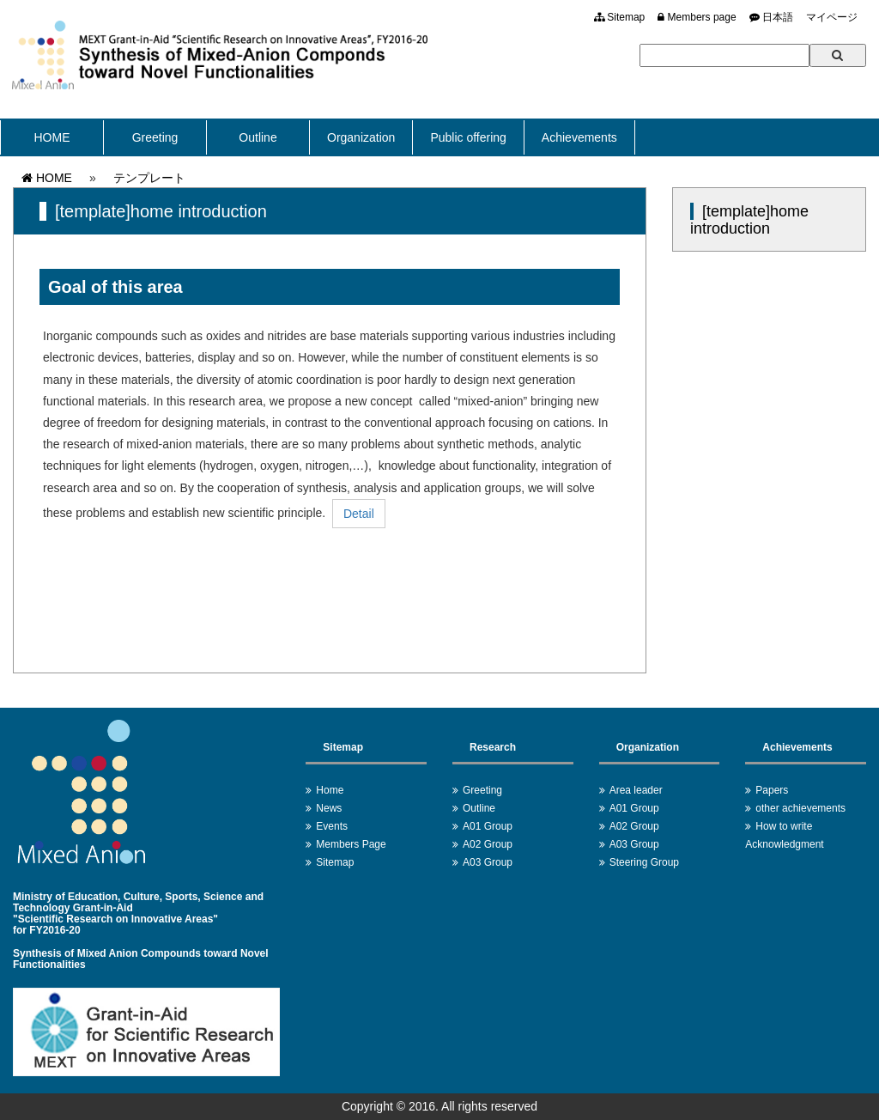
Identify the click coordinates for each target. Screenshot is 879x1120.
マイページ (832, 17)
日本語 (771, 17)
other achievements (800, 808)
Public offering (468, 137)
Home (329, 790)
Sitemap (619, 17)
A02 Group (487, 844)
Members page (697, 17)
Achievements (579, 137)
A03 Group (487, 862)
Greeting (155, 137)
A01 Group (487, 826)
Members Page (350, 844)
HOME (52, 137)
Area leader (636, 790)
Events (332, 826)
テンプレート (149, 178)
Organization (361, 137)
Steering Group (644, 862)
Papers (771, 790)
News (329, 808)
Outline (257, 137)
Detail (358, 513)
